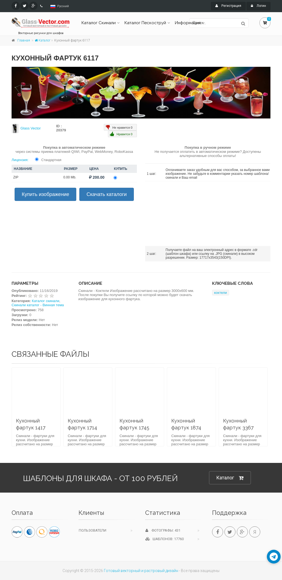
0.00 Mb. (69, 177)
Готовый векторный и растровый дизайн (141, 570)
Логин (258, 6)
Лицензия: (20, 160)
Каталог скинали (45, 301)
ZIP (15, 177)
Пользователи (92, 530)
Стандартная (51, 160)
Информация (188, 22)
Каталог (42, 40)
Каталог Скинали (99, 22)
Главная (23, 40)
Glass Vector (30, 128)
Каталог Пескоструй (145, 22)
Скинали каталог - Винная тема (38, 305)
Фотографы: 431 (162, 530)
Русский (63, 6)
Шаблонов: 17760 (164, 539)
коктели (220, 293)
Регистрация (228, 6)
